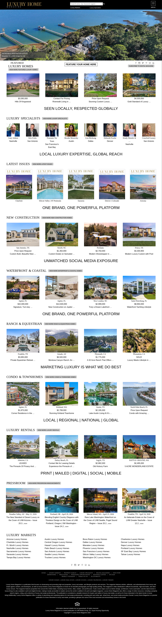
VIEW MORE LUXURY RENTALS (48, 430)
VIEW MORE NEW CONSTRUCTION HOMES (57, 218)
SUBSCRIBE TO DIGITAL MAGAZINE (141, 66)
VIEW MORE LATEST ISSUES (42, 164)
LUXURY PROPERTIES (94, 580)
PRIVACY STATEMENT (68, 576)
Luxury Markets (75, 8)
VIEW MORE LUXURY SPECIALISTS (55, 118)
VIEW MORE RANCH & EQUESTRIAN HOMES (60, 324)
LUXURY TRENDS (108, 580)
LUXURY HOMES (54, 580)
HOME (43, 573)
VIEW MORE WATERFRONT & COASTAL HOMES (65, 271)
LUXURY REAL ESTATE (67, 580)
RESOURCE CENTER (99, 574)
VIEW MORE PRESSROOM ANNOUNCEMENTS (44, 483)
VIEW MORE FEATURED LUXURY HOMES (23, 70)
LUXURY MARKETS (55, 573)
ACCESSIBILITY (95, 576)
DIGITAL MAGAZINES (103, 573)
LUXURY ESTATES (81, 580)
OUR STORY (117, 573)
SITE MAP (112, 574)
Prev (4, 30)
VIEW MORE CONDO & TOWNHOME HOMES (61, 377)
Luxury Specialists (95, 7)
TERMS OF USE (83, 576)
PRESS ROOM (63, 574)
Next (158, 30)
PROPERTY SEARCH (70, 573)
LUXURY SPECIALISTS (86, 573)
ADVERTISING (51, 574)
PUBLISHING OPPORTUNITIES (80, 574)
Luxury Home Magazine (53, 610)
